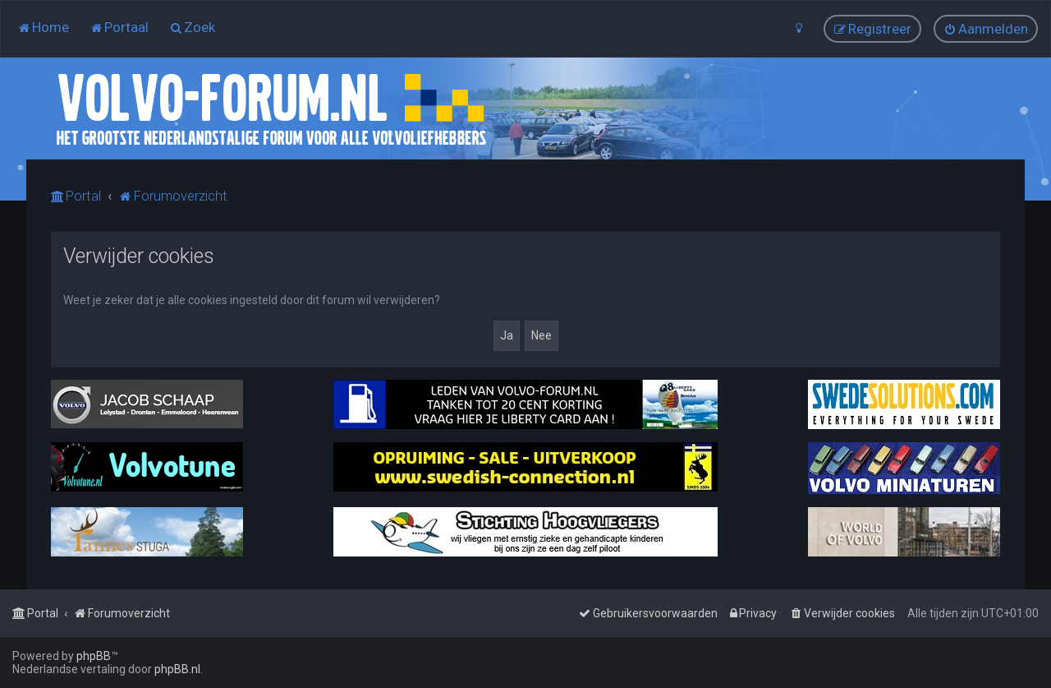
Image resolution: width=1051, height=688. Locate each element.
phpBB (93, 656)
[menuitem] (43, 27)
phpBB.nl (177, 669)
